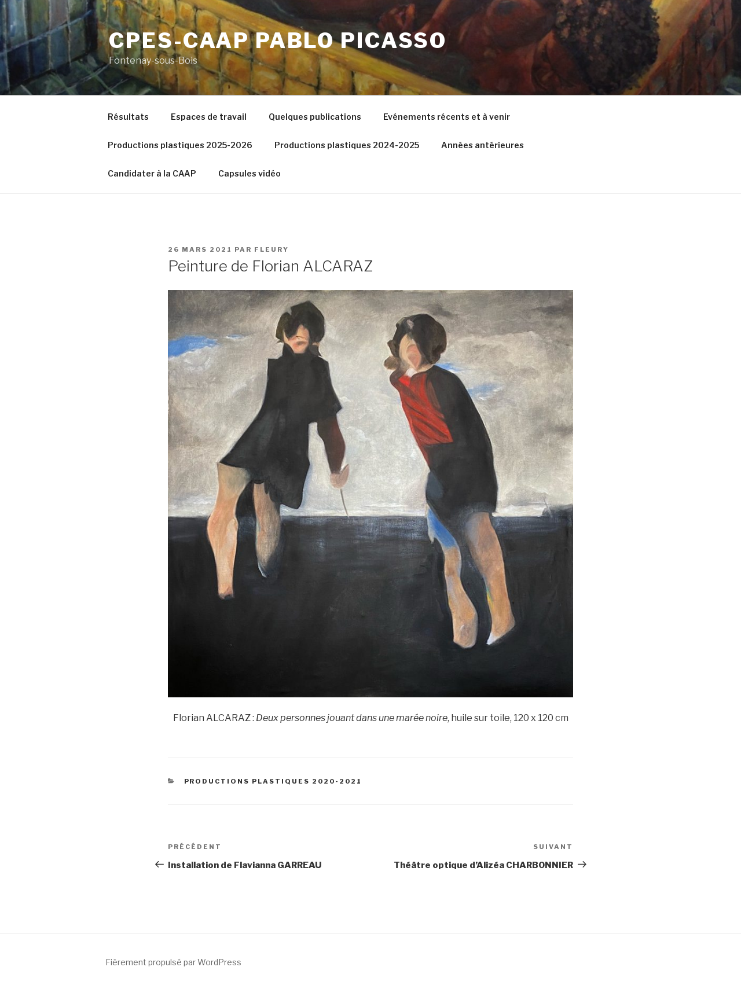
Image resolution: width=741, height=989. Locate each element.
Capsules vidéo (249, 173)
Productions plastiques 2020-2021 (273, 781)
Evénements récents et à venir (446, 117)
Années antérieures (482, 145)
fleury (271, 249)
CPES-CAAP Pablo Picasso (278, 40)
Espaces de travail (209, 117)
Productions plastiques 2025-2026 (180, 145)
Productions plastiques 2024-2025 (346, 145)
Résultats (128, 117)
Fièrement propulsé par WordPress (173, 962)
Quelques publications (315, 117)
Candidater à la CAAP (152, 173)
